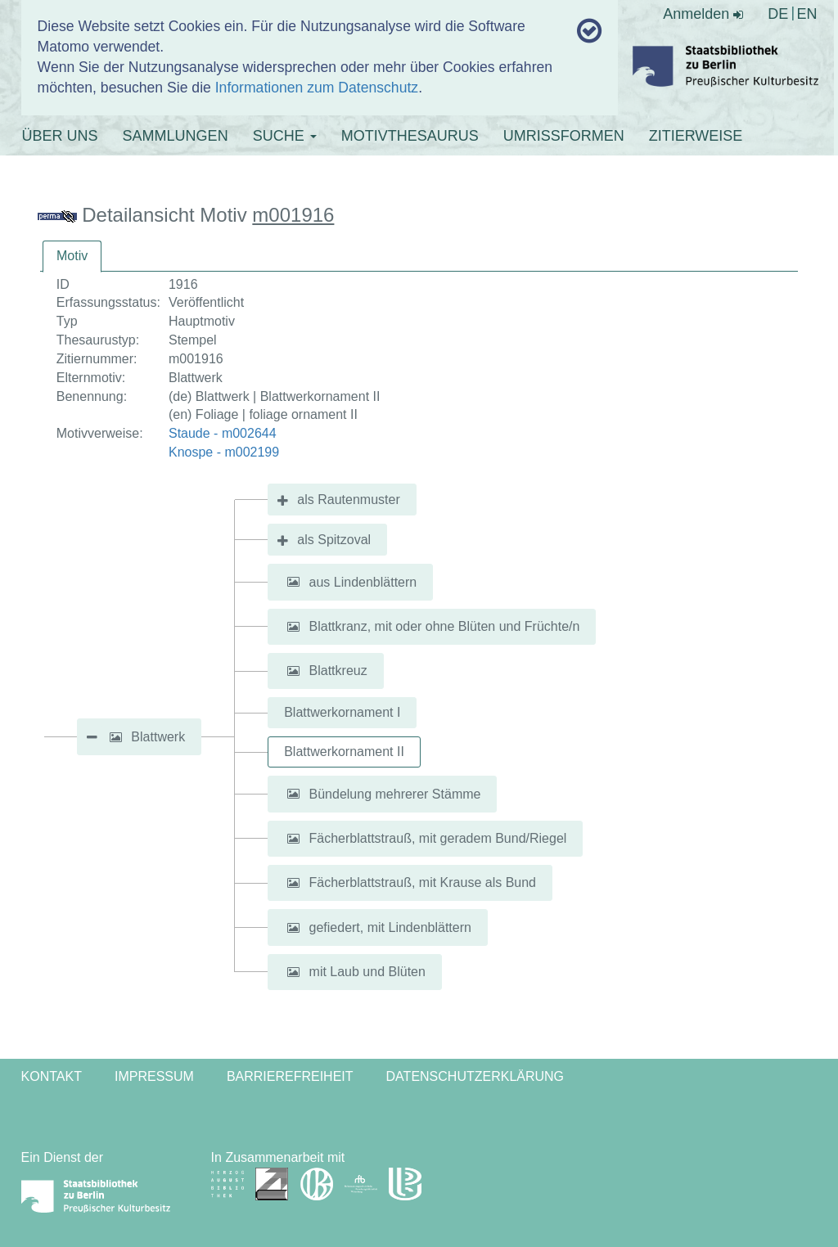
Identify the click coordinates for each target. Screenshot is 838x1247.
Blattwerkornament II (344, 752)
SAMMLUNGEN (175, 136)
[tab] (72, 256)
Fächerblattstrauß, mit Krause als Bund (422, 882)
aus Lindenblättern (363, 581)
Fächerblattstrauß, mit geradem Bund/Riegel (438, 838)
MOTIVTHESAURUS (410, 136)
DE (778, 14)
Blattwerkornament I (342, 712)
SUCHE (285, 136)
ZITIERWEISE (696, 136)
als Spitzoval (334, 540)
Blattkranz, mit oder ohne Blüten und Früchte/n (444, 626)
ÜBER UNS (60, 136)
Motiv (72, 256)
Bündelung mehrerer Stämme (395, 793)
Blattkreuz (338, 671)
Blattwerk (158, 737)
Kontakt (51, 1076)
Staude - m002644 (223, 433)
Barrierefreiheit (290, 1076)
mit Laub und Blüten (367, 972)
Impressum (154, 1076)
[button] (115, 737)
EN (806, 14)
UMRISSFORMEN (563, 136)
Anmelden (703, 14)
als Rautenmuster (348, 499)
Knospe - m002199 (224, 452)
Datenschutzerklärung (475, 1076)
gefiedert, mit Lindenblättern (390, 927)
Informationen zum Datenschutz (316, 87)
